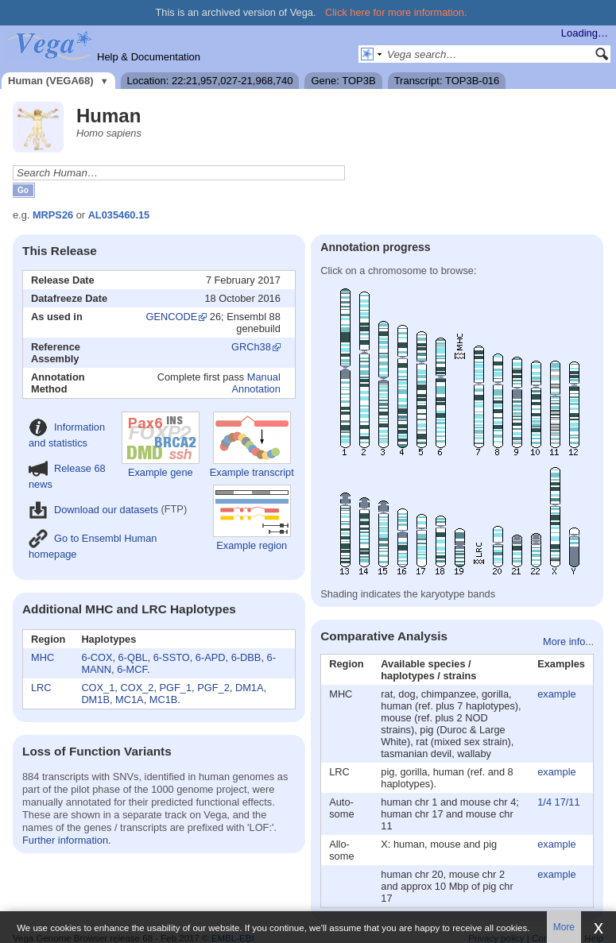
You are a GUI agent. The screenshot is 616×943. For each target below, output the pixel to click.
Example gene (161, 445)
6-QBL (133, 657)
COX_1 (97, 688)
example (556, 694)
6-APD (211, 657)
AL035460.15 (119, 215)
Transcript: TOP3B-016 (447, 81)
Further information (65, 840)
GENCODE (172, 317)
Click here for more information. (396, 12)
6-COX (96, 657)
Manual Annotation (256, 383)
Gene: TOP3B (343, 81)
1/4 (544, 802)
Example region (252, 518)
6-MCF (132, 669)
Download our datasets (93, 510)
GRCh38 (251, 347)
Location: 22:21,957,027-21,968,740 (210, 81)
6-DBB (246, 657)
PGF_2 (213, 688)
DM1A (249, 688)
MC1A (129, 699)
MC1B (163, 699)
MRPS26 (53, 215)
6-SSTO (171, 657)
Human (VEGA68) (51, 81)
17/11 (567, 802)
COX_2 (136, 688)
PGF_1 (176, 688)
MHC (42, 657)
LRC (41, 688)
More (564, 927)
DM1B (95, 699)
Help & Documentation (148, 57)
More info (564, 641)
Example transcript (252, 445)
